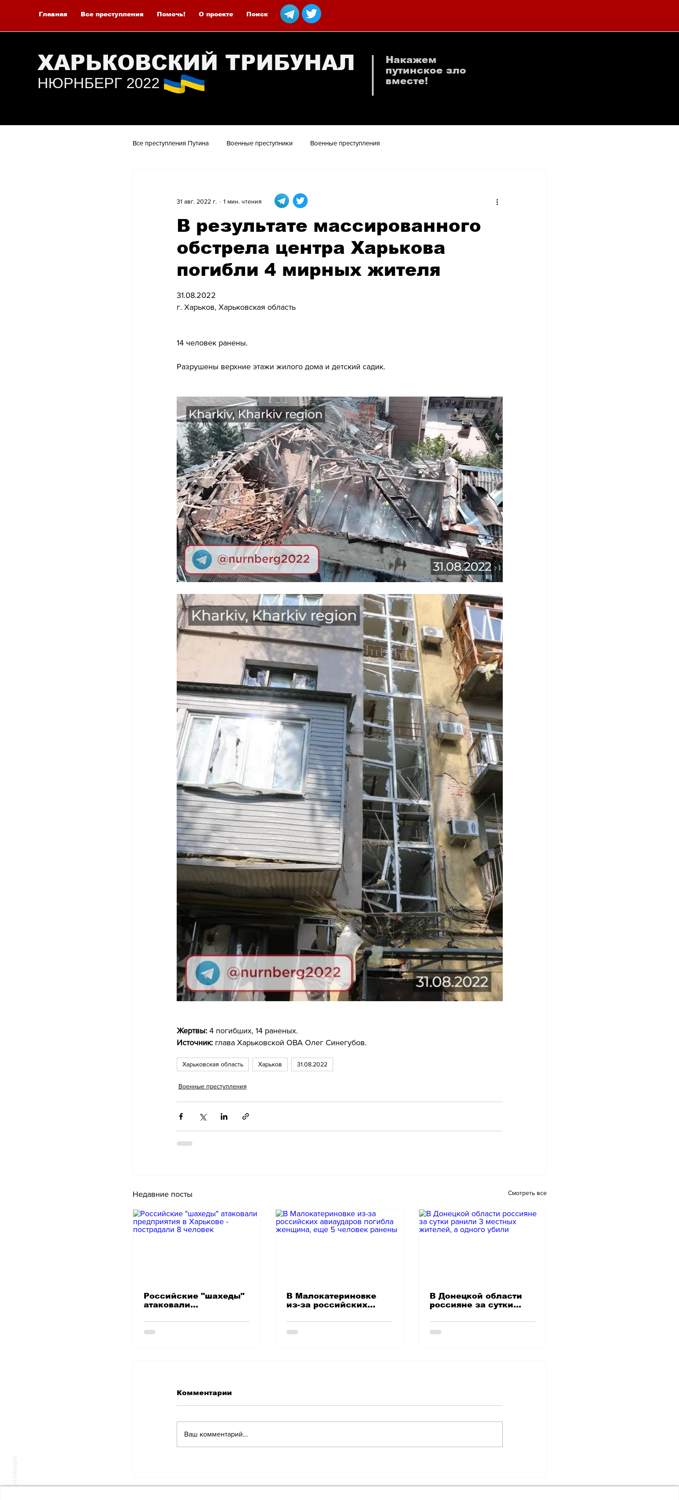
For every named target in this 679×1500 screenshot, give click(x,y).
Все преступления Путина (171, 143)
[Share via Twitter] (202, 1116)
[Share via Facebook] (181, 1116)
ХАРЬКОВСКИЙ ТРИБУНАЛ (196, 62)
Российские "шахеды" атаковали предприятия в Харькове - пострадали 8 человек (195, 1300)
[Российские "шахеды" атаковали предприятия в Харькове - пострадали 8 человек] (196, 1245)
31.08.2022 (312, 1064)
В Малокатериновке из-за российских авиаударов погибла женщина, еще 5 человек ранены (332, 1300)
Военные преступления (345, 143)
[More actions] (497, 201)
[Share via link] (245, 1116)
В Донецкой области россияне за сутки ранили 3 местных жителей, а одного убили (476, 1300)
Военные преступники (259, 143)
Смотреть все (527, 1192)
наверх (14, 1470)
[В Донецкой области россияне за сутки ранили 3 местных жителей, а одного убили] (482, 1245)
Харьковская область (212, 1064)
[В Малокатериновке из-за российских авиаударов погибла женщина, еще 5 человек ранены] (339, 1245)
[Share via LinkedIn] (224, 1116)
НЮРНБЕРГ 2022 (98, 82)
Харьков (270, 1064)
